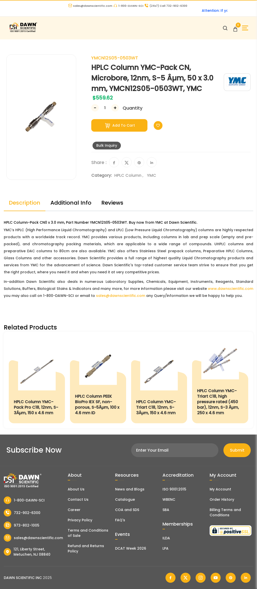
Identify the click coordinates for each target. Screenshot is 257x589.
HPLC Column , (129, 175)
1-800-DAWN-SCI (128, 6)
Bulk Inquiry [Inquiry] (106, 145)
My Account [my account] (220, 489)
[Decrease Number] (95, 108)
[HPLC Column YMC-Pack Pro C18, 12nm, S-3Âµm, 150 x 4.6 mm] (37, 380)
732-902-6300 (22, 513)
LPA (165, 548)
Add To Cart (120, 125)
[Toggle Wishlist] (158, 125)
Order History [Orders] (222, 499)
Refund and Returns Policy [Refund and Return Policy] (86, 548)
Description (24, 203)
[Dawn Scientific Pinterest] (231, 578)
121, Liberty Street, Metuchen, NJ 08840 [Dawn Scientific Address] (27, 552)
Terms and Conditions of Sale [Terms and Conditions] (88, 533)
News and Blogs (129, 489)
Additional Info (70, 203)
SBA (165, 509)
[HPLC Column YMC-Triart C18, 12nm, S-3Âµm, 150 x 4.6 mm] (159, 380)
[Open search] (225, 28)
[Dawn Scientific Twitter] (186, 578)
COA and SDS (127, 509)
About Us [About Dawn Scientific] (76, 489)
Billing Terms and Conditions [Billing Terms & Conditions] (225, 512)
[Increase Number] (115, 108)
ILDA (166, 538)
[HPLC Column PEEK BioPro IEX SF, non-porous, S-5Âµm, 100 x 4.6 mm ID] (98, 380)
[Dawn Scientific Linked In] (246, 578)
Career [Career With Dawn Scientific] (74, 509)
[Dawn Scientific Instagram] (201, 578)
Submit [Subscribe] (237, 450)
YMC (151, 175)
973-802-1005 (21, 525)
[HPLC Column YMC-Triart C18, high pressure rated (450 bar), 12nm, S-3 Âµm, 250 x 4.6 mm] (220, 380)
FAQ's (120, 520)
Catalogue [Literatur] (125, 499)
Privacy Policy (80, 520)
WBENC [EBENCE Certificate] (168, 499)
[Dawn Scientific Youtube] (216, 578)
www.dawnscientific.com (230, 288)
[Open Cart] (235, 28)
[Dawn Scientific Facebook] (170, 578)
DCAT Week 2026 (130, 548)
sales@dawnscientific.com (90, 6)
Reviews (112, 203)
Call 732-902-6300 (166, 6)
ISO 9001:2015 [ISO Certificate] (174, 489)
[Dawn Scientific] (23, 31)
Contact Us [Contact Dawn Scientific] (78, 499)
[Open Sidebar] (245, 28)
